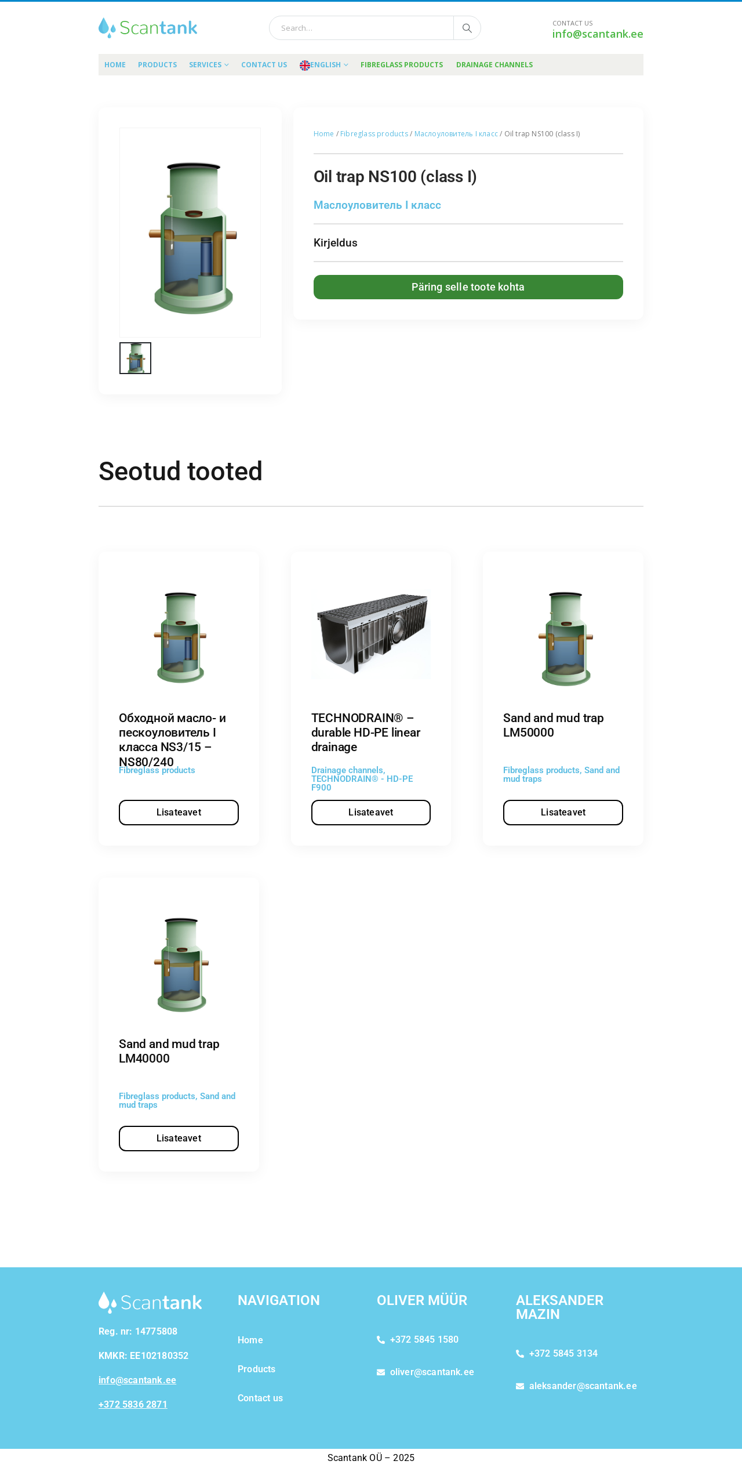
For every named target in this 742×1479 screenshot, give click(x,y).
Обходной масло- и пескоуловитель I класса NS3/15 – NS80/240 (172, 740)
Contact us (264, 65)
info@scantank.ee (597, 34)
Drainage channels (347, 770)
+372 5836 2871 (133, 1404)
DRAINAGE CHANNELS (494, 65)
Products (157, 65)
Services (205, 65)
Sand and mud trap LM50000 (553, 725)
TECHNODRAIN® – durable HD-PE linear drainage (365, 732)
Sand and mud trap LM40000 (169, 1051)
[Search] (467, 27)
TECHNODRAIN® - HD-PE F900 (362, 783)
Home (115, 65)
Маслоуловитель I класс (456, 134)
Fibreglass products (374, 134)
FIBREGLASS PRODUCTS (402, 65)
